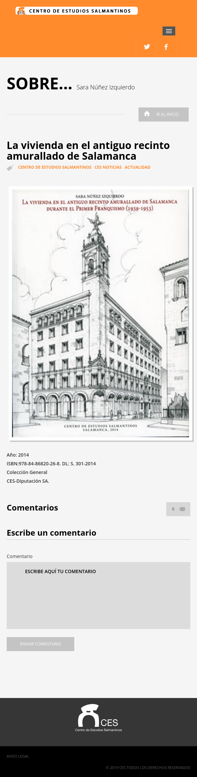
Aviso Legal (18, 756)
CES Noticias (108, 167)
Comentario (19, 556)
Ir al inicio (159, 114)
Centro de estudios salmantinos (55, 167)
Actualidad (138, 167)
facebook (146, 47)
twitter (167, 47)
